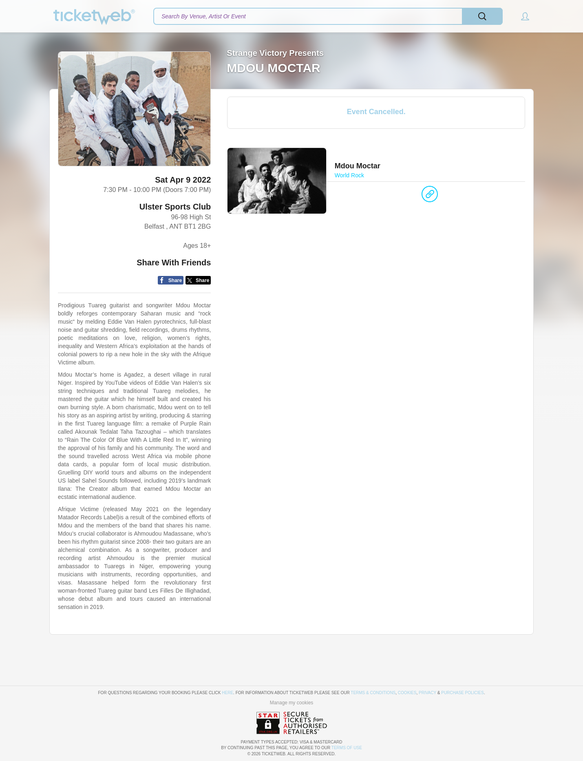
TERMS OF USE (346, 748)
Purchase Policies (462, 692)
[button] (521, 16)
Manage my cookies (292, 703)
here (227, 692)
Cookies (407, 692)
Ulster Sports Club (175, 206)
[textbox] (328, 16)
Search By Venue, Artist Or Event (203, 16)
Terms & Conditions (373, 692)
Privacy (427, 692)
